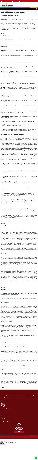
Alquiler (2, 417)
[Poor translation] (3, 444)
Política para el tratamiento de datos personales (9, 11)
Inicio (1, 11)
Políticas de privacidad (5, 421)
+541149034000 (15, 1)
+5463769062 (22, 1)
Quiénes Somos (4, 418)
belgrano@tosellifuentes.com (5, 408)
